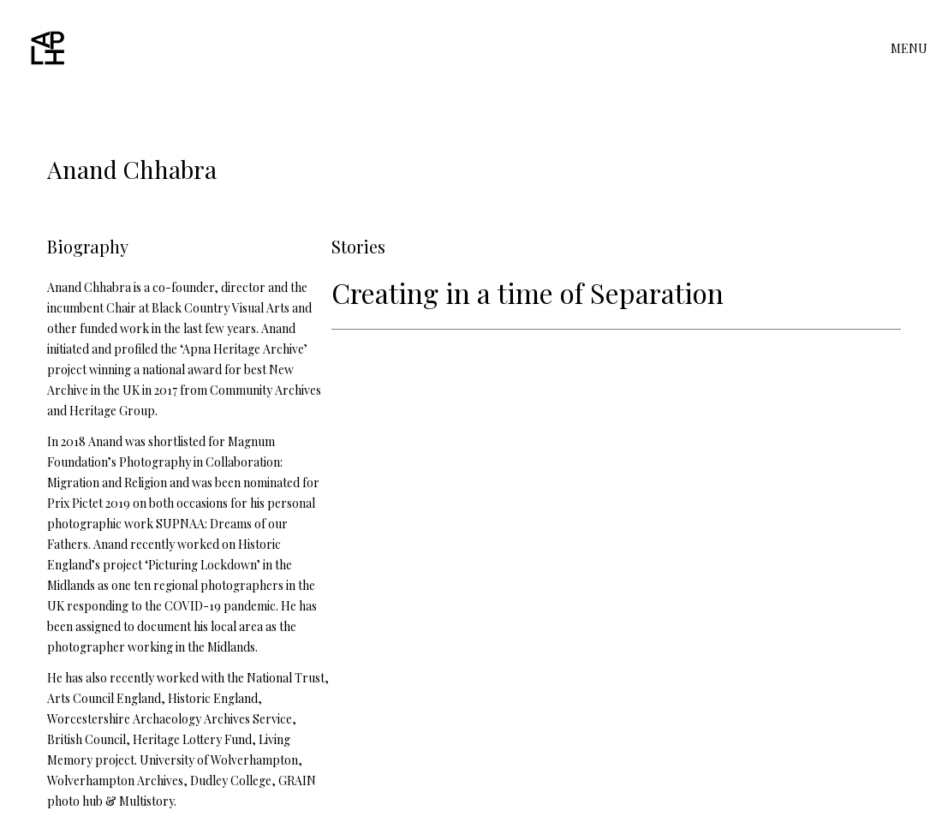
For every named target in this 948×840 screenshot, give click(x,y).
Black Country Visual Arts (219, 308)
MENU (909, 49)
